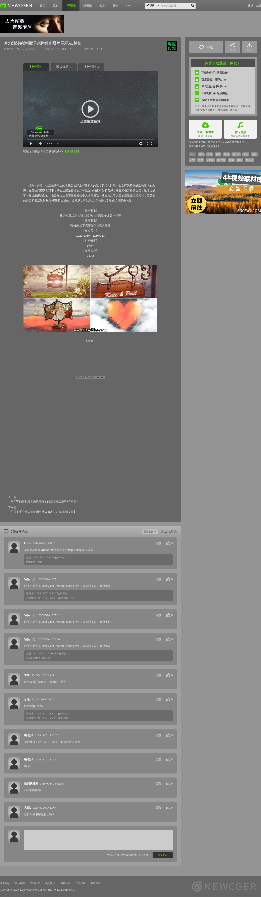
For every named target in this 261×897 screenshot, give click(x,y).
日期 (209, 154)
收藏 (206, 47)
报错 (249, 47)
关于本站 (5, 883)
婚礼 (201, 154)
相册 (239, 160)
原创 (56, 5)
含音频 (249, 160)
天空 (192, 160)
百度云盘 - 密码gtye (210, 79)
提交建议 (50, 883)
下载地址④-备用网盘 (211, 93)
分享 (232, 47)
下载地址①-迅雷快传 (211, 72)
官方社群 (35, 883)
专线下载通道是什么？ (213, 141)
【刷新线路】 (72, 151)
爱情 (218, 154)
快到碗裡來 (31, 783)
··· (129, 6)
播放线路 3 (91, 66)
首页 (42, 5)
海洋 (254, 154)
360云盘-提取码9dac (211, 86)
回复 (159, 543)
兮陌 (27, 699)
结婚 (226, 154)
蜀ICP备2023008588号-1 (61, 889)
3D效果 (221, 160)
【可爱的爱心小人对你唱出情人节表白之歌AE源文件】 (42, 511)
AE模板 (30, 49)
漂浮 (200, 160)
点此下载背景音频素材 (212, 100)
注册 (258, 5)
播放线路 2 (63, 66)
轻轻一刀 (29, 579)
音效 (115, 5)
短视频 (87, 5)
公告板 (210, 160)
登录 (250, 5)
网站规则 (20, 883)
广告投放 (80, 883)
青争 (27, 675)
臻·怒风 (28, 735)
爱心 (245, 154)
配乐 (102, 5)
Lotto (27, 543)
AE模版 (71, 5)
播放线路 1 (36, 66)
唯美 (231, 160)
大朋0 (27, 807)
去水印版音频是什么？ (237, 141)
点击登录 (143, 854)
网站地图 (65, 883)
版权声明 (95, 883)
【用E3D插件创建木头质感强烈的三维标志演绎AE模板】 (43, 501)
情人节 (236, 154)
